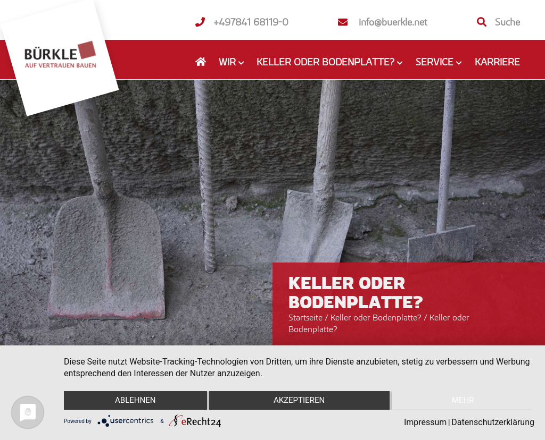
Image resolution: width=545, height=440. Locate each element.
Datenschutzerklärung (492, 422)
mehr (464, 401)
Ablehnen (133, 401)
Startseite (305, 317)
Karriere (497, 61)
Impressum (425, 422)
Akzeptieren (299, 401)
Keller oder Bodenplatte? (377, 317)
